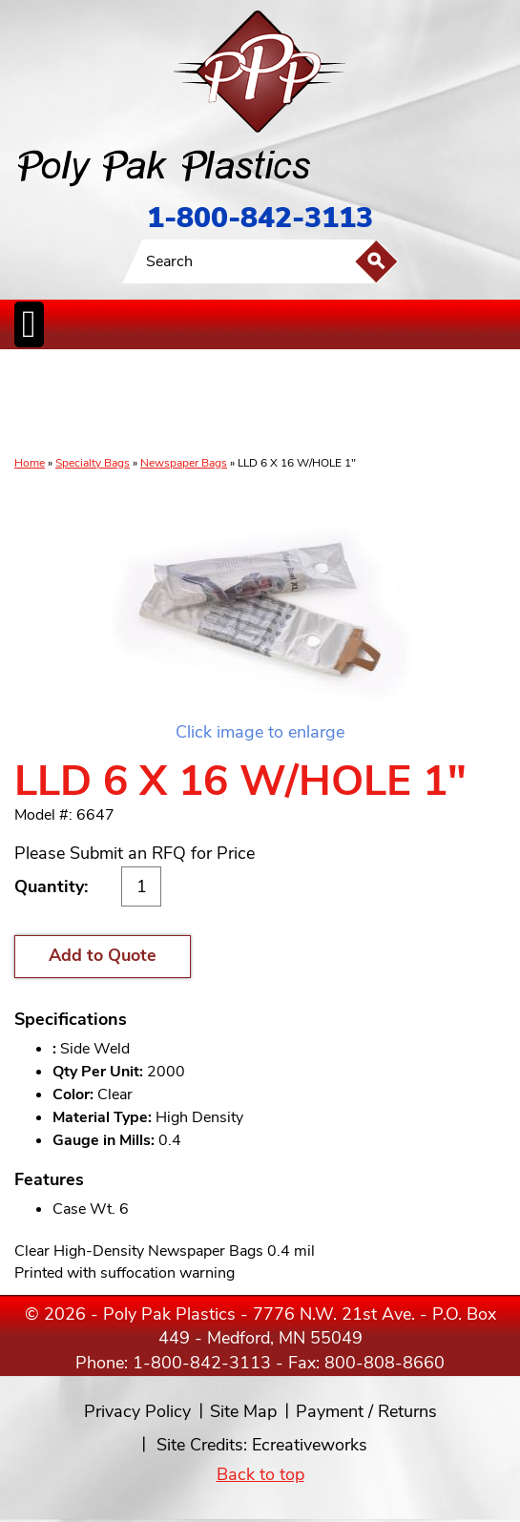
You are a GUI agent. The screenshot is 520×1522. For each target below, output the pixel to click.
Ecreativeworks (309, 1444)
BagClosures (428, 403)
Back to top (260, 1474)
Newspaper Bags (183, 462)
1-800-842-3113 (260, 218)
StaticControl (217, 403)
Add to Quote (102, 955)
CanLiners (264, 403)
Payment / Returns (366, 1411)
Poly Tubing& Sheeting (86, 403)
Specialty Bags (92, 462)
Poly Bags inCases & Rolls (35, 403)
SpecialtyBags (316, 403)
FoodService (373, 403)
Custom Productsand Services (489, 403)
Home (29, 462)
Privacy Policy (137, 1411)
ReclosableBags (154, 403)
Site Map (243, 1411)
